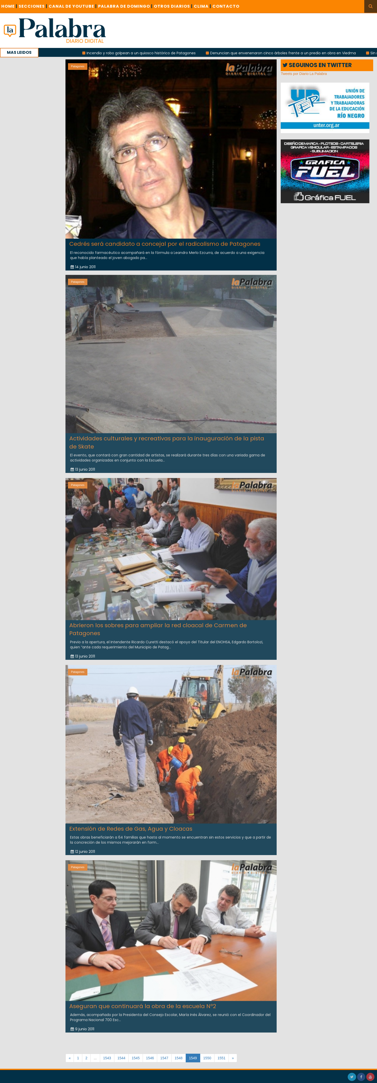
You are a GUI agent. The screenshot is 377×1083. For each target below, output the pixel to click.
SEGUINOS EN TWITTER (317, 65)
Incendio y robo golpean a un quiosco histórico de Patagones (149, 53)
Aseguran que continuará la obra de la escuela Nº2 (142, 1002)
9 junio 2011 (82, 1024)
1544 (121, 1058)
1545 (136, 1058)
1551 (221, 1058)
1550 (207, 1058)
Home (9, 6)
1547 (164, 1058)
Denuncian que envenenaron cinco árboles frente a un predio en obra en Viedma (292, 53)
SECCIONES (33, 6)
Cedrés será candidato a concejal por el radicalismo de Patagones (164, 244)
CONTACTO (225, 6)
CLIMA (202, 6)
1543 (107, 1058)
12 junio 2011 (83, 847)
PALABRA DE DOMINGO (125, 6)
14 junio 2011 (83, 266)
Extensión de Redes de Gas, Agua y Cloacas (130, 825)
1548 (179, 1058)
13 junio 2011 (83, 465)
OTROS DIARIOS (173, 6)
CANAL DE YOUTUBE (73, 6)
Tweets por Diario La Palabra (304, 74)
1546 (150, 1058)
